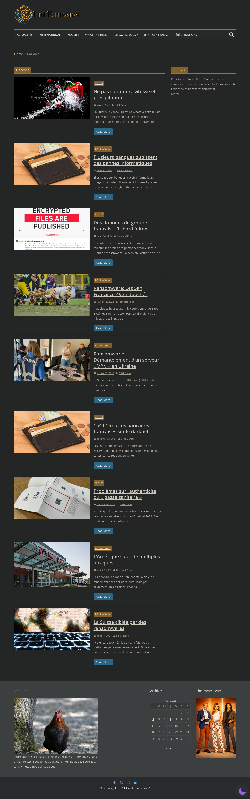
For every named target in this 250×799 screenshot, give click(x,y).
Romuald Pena (125, 170)
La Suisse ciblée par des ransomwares (120, 625)
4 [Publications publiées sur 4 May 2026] (153, 719)
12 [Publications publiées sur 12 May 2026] (159, 726)
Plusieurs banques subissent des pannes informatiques (125, 160)
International (50, 35)
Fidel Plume (121, 105)
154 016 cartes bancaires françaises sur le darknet (121, 428)
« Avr (168, 748)
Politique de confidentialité (135, 788)
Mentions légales (109, 788)
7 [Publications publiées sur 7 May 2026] (170, 719)
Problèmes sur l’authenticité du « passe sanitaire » (125, 494)
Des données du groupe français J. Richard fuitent (121, 225)
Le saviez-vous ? (126, 35)
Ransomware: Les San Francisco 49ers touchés (121, 291)
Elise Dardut (127, 438)
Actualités (25, 35)
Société (99, 83)
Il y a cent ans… (156, 35)
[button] (242, 791)
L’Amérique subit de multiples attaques (127, 559)
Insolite (73, 35)
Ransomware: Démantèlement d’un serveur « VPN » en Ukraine (126, 359)
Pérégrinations (185, 35)
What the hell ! (96, 35)
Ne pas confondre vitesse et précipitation (125, 94)
